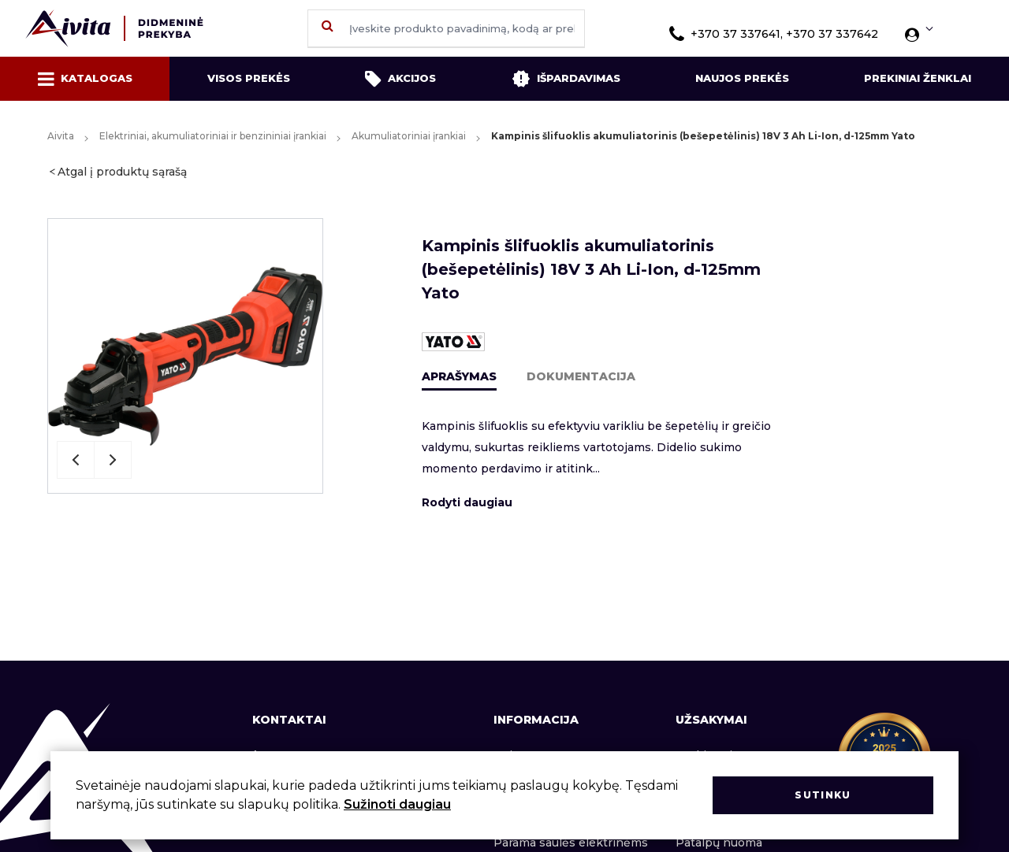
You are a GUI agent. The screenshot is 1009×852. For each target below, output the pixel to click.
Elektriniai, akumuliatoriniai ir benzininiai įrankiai (212, 136)
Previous (76, 460)
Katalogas (85, 78)
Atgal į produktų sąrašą (122, 172)
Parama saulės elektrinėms (570, 842)
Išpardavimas (566, 78)
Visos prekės (248, 78)
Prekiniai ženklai (917, 78)
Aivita (60, 136)
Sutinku (823, 795)
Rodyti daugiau (467, 502)
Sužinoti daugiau (397, 804)
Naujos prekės (742, 78)
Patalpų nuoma (719, 842)
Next (113, 460)
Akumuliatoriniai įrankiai (409, 136)
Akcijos (400, 78)
